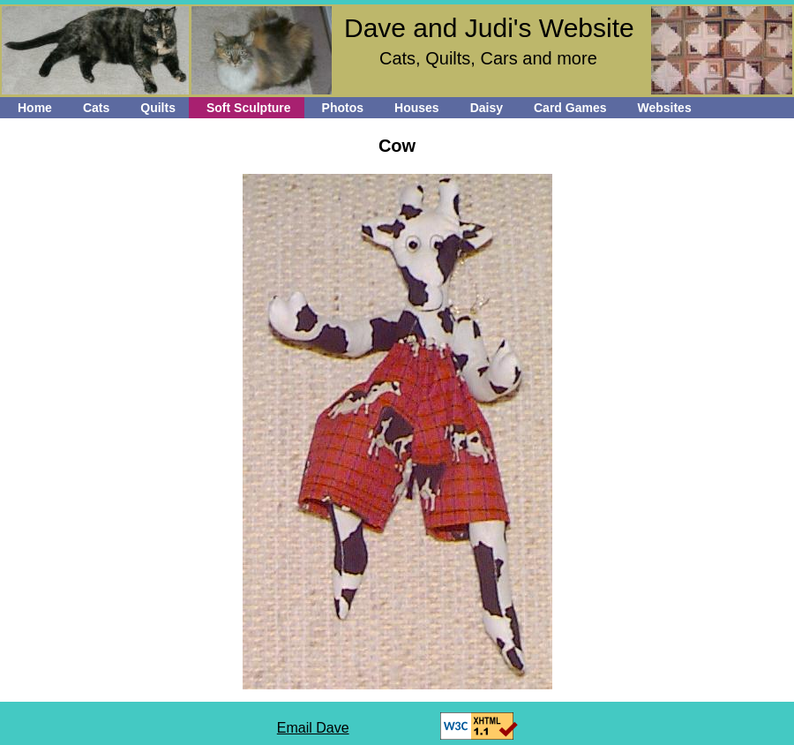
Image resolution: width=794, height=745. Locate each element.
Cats (96, 108)
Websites (664, 108)
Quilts (158, 108)
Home (35, 108)
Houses (416, 108)
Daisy (486, 108)
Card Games (570, 108)
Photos (342, 108)
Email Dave (313, 727)
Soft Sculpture (248, 108)
